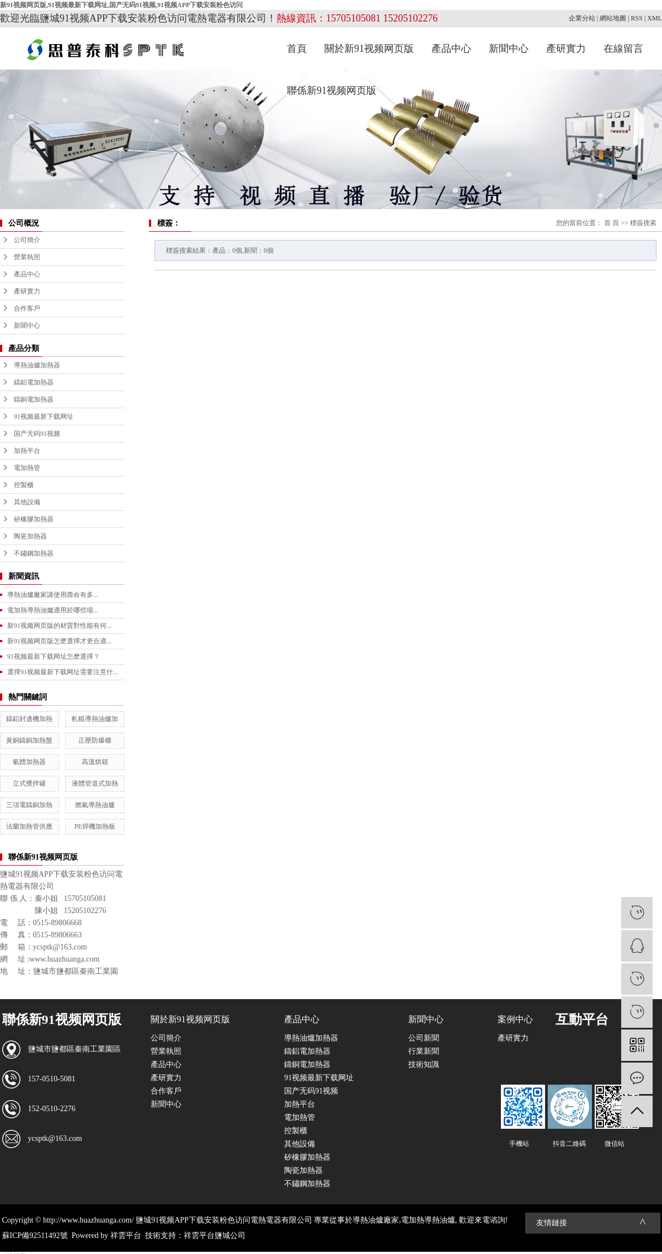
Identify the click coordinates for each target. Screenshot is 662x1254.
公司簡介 (27, 240)
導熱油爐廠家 (376, 1220)
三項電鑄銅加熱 (29, 805)
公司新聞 (423, 1038)
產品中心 (451, 48)
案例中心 (515, 1019)
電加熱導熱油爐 (428, 1220)
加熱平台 (27, 451)
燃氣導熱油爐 (95, 805)
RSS (637, 18)
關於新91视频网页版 (369, 48)
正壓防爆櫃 (94, 740)
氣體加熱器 (29, 762)
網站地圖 (613, 18)
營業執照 (27, 257)
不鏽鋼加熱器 (34, 553)
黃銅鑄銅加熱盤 (29, 740)
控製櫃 (24, 485)
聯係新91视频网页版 (331, 90)
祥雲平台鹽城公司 (214, 1235)
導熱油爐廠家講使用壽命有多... (52, 595)
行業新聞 (423, 1051)
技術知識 (423, 1064)
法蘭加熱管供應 (29, 826)
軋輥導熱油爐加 (95, 719)
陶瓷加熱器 (30, 536)
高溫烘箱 (95, 762)
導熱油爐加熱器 (37, 365)
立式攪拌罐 (29, 783)
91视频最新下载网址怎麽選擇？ (53, 656)
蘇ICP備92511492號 (35, 1235)
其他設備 (27, 502)
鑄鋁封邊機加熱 (29, 719)
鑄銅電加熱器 (34, 399)
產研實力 (566, 48)
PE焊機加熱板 (94, 826)
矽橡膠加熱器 (34, 519)
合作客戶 (27, 308)
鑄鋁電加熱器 (34, 382)
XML (654, 18)
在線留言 (623, 48)
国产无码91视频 (37, 433)
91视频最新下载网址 (43, 416)
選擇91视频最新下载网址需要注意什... (62, 672)
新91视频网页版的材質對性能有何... (59, 625)
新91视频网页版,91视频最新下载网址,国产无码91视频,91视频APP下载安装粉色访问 (121, 5)
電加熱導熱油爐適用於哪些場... (52, 610)
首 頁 (611, 223)
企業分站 (582, 18)
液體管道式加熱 (95, 783)
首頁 (297, 48)
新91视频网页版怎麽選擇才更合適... (59, 641)
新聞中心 (508, 48)
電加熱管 (27, 468)
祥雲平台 (125, 1235)
